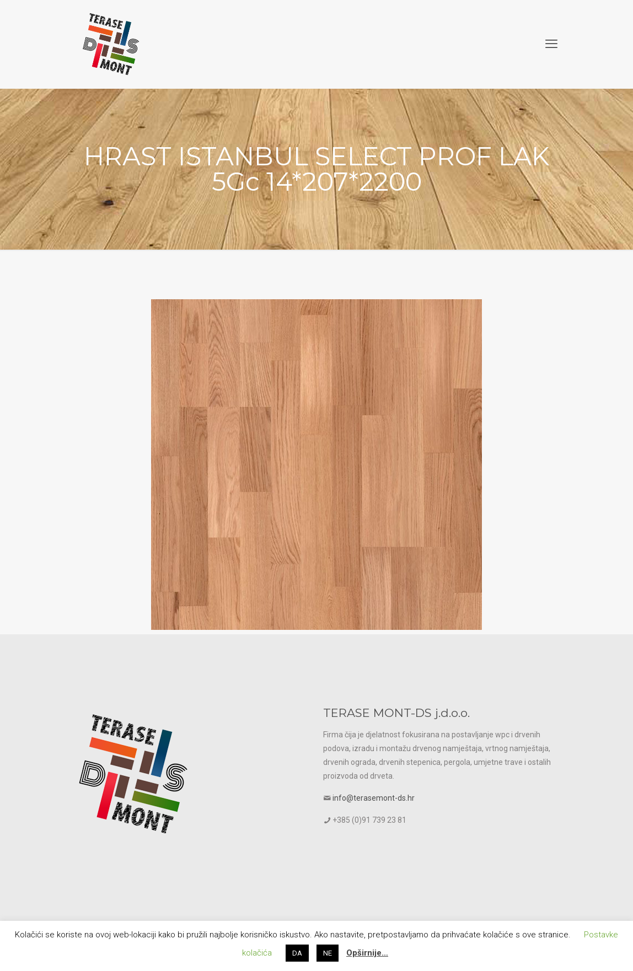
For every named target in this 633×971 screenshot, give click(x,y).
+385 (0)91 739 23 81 (369, 820)
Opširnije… (367, 953)
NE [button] (327, 953)
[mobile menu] (551, 44)
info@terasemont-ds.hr (373, 798)
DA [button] (297, 953)
